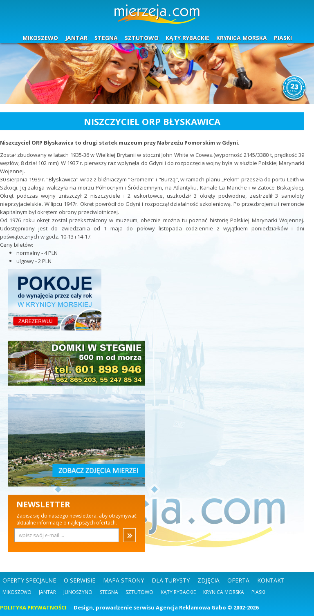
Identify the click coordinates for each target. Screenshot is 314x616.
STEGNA (106, 38)
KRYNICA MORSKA (241, 38)
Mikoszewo (16, 592)
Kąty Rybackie (178, 592)
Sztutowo (139, 592)
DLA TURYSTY (171, 580)
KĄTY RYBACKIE (187, 38)
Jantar (47, 592)
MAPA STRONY (123, 580)
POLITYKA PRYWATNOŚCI (33, 607)
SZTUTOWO (142, 38)
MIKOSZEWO (40, 38)
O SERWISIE (79, 580)
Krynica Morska (223, 592)
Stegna (109, 592)
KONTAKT (271, 580)
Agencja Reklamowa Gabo (191, 607)
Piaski (258, 592)
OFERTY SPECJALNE (29, 580)
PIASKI (283, 38)
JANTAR (76, 38)
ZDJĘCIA (208, 580)
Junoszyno (77, 592)
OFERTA (238, 580)
